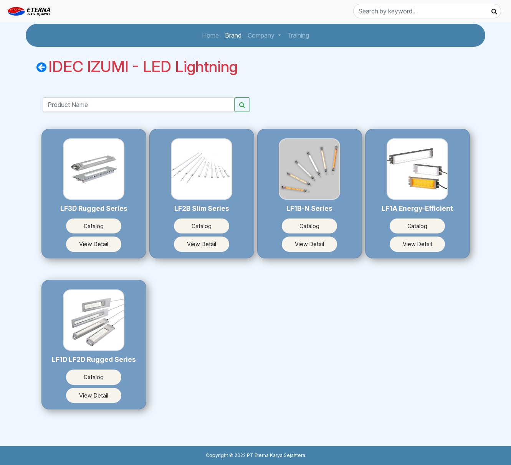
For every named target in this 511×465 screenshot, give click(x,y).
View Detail (93, 244)
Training (299, 34)
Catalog (94, 226)
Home (212, 34)
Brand (235, 34)
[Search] (427, 11)
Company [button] (262, 35)
